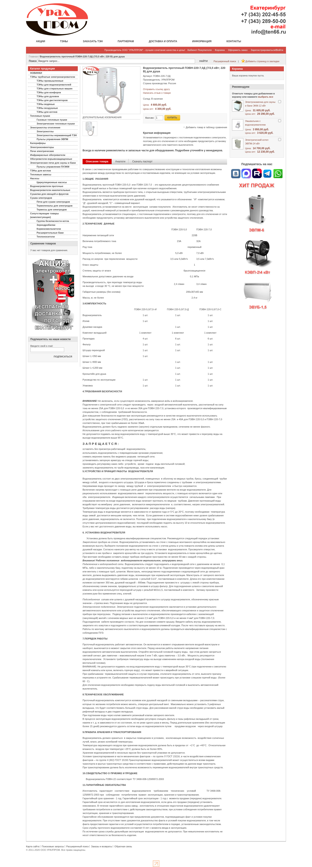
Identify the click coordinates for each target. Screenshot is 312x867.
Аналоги (120, 161)
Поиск (33, 61)
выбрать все (265, 96)
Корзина (220, 50)
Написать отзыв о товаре (157, 93)
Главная (33, 56)
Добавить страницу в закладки (262, 61)
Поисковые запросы (53, 846)
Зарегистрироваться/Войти (267, 50)
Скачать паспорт (142, 161)
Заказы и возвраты (101, 846)
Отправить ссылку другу (156, 89)
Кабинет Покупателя (200, 50)
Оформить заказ (237, 50)
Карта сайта (32, 846)
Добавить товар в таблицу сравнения (206, 127)
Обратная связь (123, 846)
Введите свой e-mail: (41, 346)
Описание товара (97, 161)
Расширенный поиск (225, 61)
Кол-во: (149, 117)
